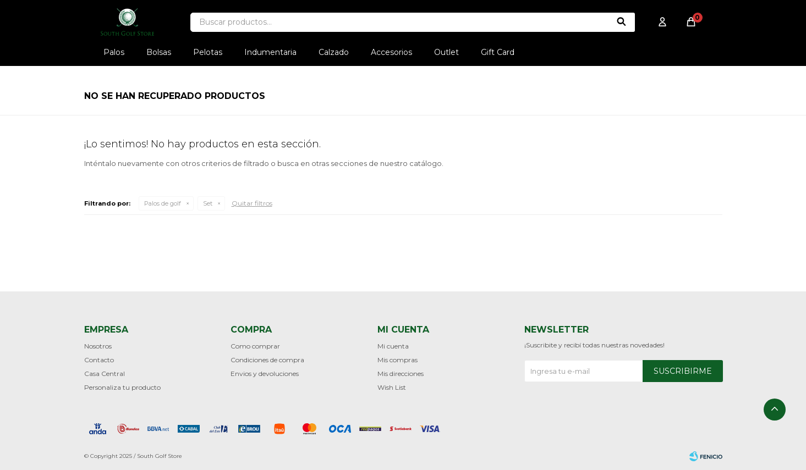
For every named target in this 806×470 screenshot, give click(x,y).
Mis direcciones (400, 373)
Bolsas (158, 52)
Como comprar (255, 346)
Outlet (446, 52)
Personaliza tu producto (122, 387)
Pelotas (207, 52)
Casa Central (104, 373)
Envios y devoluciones (265, 373)
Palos (113, 52)
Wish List (391, 387)
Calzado (334, 52)
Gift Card (497, 52)
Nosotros (98, 346)
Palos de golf (162, 203)
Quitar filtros (252, 203)
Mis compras (397, 360)
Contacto (99, 360)
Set (207, 203)
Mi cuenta (393, 346)
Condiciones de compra (267, 360)
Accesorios (391, 52)
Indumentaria (270, 52)
